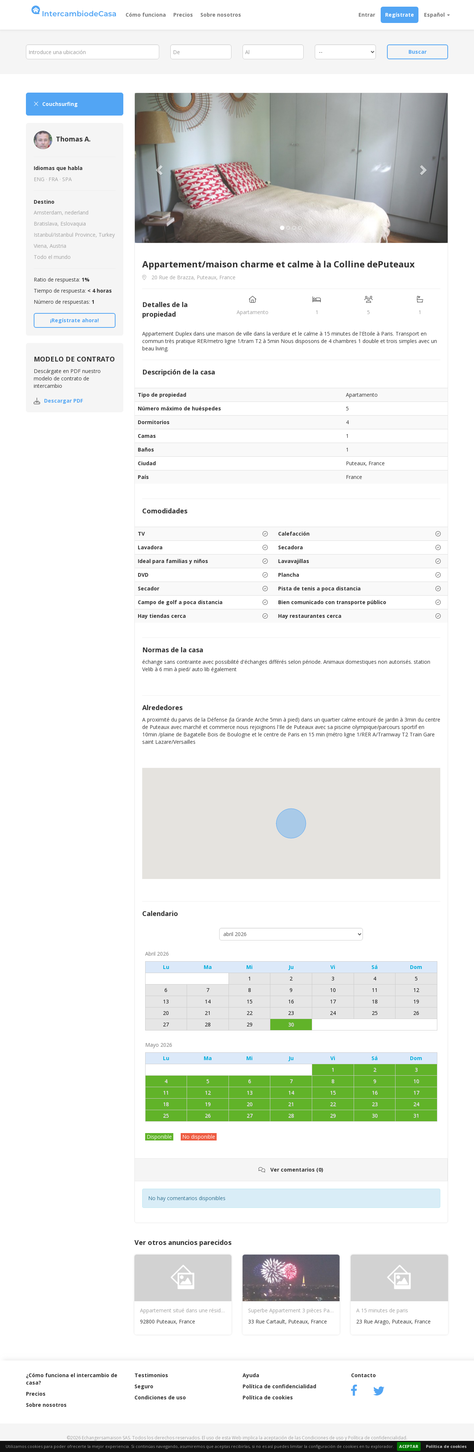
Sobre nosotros (220, 14)
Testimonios (151, 1375)
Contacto (363, 1375)
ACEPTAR (408, 1446)
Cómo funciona (146, 14)
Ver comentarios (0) (290, 1169)
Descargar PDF (63, 400)
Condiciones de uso (160, 1397)
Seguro (143, 1386)
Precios (183, 14)
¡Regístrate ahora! (74, 320)
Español (437, 14)
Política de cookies (446, 1446)
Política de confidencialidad (279, 1386)
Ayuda (251, 1375)
